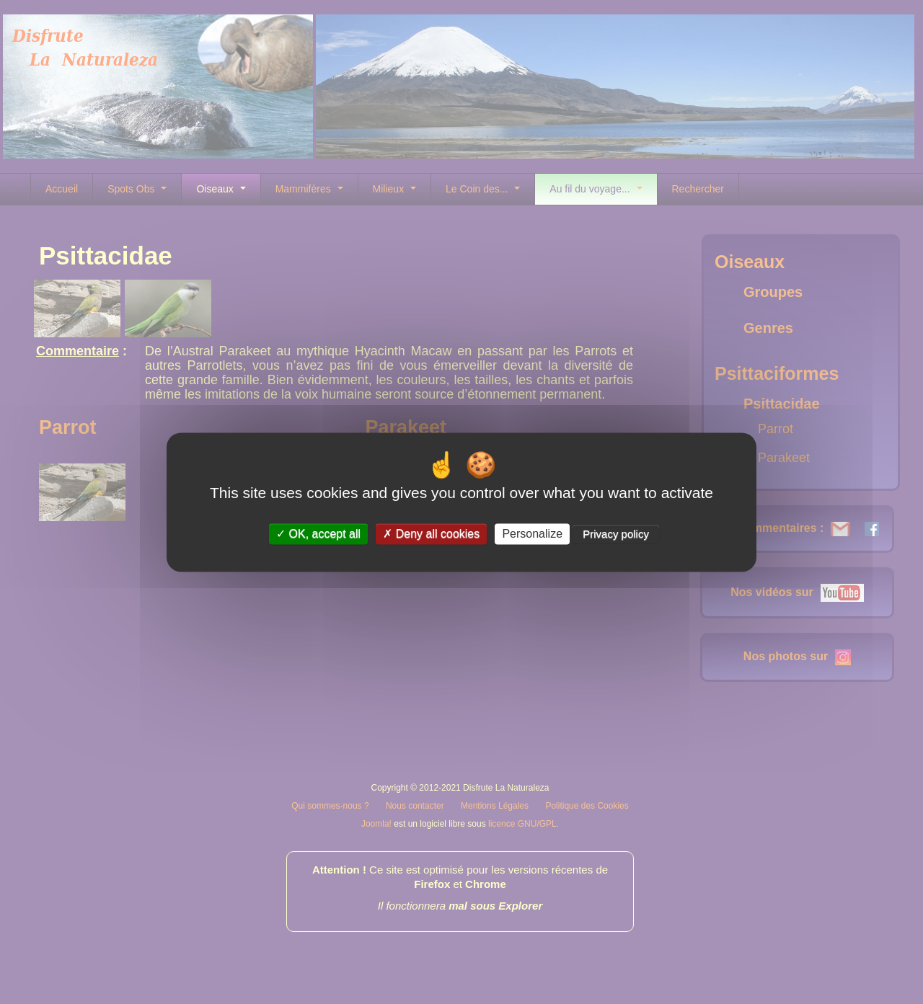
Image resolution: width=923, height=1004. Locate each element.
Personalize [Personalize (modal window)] (532, 534)
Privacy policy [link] (616, 534)
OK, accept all (318, 534)
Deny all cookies (431, 534)
